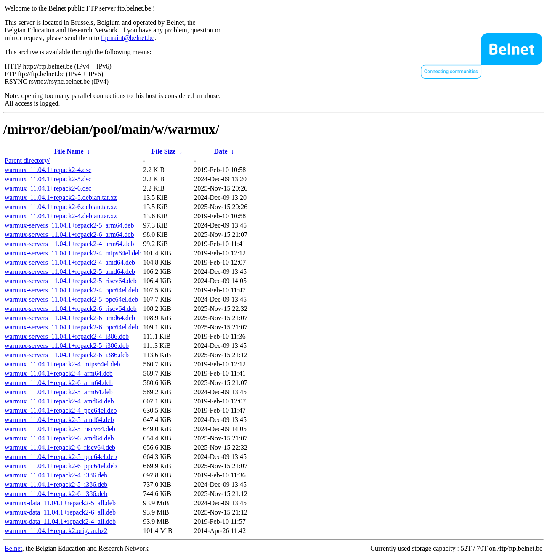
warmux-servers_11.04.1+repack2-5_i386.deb (67, 345)
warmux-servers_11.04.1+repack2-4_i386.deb (67, 336)
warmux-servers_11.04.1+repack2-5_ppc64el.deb (71, 299)
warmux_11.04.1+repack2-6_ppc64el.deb (61, 465)
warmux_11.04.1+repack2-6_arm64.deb (59, 382)
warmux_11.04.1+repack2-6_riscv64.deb (60, 447)
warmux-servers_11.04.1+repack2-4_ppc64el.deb (71, 290)
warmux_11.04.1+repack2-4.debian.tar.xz (61, 216)
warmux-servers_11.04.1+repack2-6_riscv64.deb (71, 308)
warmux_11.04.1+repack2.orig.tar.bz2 (56, 530)
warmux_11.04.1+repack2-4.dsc (48, 169)
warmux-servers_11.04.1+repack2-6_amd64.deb (70, 317)
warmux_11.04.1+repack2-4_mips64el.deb (62, 364)
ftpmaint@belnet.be (127, 37)
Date (221, 151)
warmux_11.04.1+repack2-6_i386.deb (56, 493)
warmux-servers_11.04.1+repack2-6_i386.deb (67, 354)
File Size (163, 151)
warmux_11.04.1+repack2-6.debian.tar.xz (61, 206)
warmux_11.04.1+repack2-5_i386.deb (56, 484)
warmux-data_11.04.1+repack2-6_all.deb (60, 512)
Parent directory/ (27, 160)
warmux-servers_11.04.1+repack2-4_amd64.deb (70, 262)
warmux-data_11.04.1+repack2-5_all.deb (60, 503)
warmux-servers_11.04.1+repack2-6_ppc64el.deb (71, 327)
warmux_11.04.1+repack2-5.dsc (48, 179)
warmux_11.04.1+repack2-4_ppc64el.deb (61, 410)
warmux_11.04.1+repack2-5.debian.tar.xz (61, 197)
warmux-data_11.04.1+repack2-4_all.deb (60, 521)
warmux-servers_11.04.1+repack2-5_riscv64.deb (71, 280)
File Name (69, 151)
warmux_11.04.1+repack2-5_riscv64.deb (60, 428)
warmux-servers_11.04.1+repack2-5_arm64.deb (69, 225)
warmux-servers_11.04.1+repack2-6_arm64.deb (69, 234)
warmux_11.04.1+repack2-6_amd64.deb (59, 438)
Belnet (13, 548)
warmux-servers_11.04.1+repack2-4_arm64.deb (69, 243)
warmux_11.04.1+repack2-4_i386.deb (56, 475)
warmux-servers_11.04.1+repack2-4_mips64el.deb (73, 253)
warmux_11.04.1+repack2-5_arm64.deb (59, 391)
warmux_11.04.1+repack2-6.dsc (48, 188)
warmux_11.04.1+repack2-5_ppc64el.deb (61, 456)
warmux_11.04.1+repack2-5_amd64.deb (59, 419)
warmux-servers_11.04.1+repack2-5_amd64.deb (70, 271)
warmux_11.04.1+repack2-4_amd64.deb (59, 401)
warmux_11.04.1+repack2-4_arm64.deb (59, 373)
